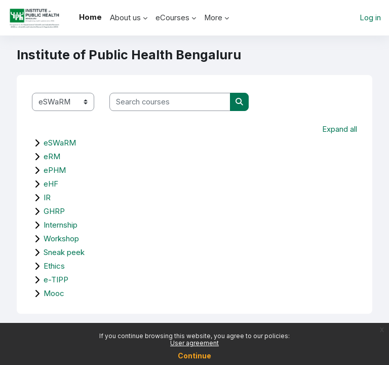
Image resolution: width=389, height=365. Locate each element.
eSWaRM (60, 143)
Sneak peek (64, 252)
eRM (52, 156)
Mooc (54, 293)
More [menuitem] (213, 17)
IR (47, 197)
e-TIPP (56, 279)
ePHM (55, 170)
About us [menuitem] (125, 17)
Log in (370, 17)
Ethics (54, 266)
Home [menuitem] (90, 17)
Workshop (61, 238)
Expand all (339, 129)
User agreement (194, 343)
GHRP (54, 211)
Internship (60, 225)
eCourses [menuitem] (172, 17)
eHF (51, 184)
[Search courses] (169, 102)
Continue (194, 355)
